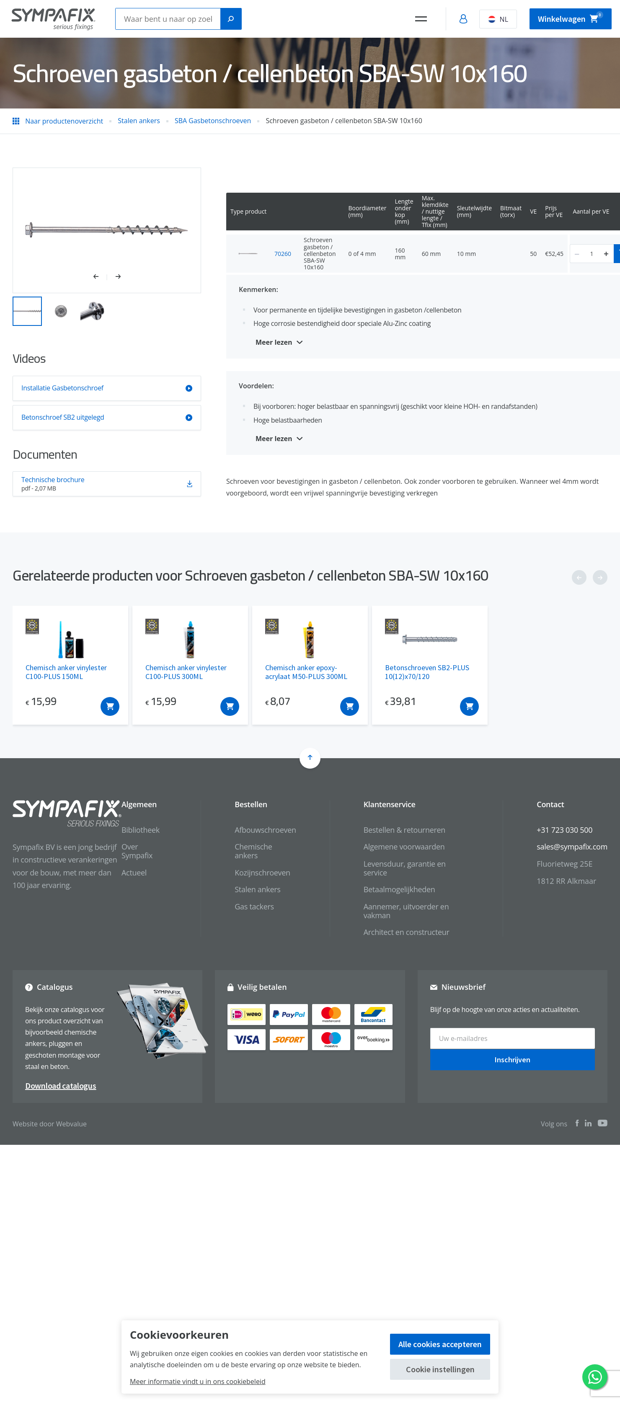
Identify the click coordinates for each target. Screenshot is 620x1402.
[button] (100, 277)
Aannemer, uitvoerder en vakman (406, 910)
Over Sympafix (136, 851)
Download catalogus (60, 1085)
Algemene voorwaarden (404, 847)
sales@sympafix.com (572, 847)
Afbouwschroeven (265, 830)
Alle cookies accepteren (440, 1344)
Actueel (134, 873)
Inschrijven (512, 1059)
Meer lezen (274, 342)
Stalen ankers (257, 889)
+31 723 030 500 (564, 830)
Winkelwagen (570, 17)
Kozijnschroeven (262, 873)
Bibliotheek (140, 830)
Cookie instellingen (440, 1369)
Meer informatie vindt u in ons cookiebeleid (198, 1381)
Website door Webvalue (50, 1124)
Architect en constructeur (407, 932)
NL (498, 19)
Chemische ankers (253, 851)
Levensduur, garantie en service (405, 868)
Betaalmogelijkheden (399, 889)
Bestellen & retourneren (404, 830)
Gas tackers (254, 906)
